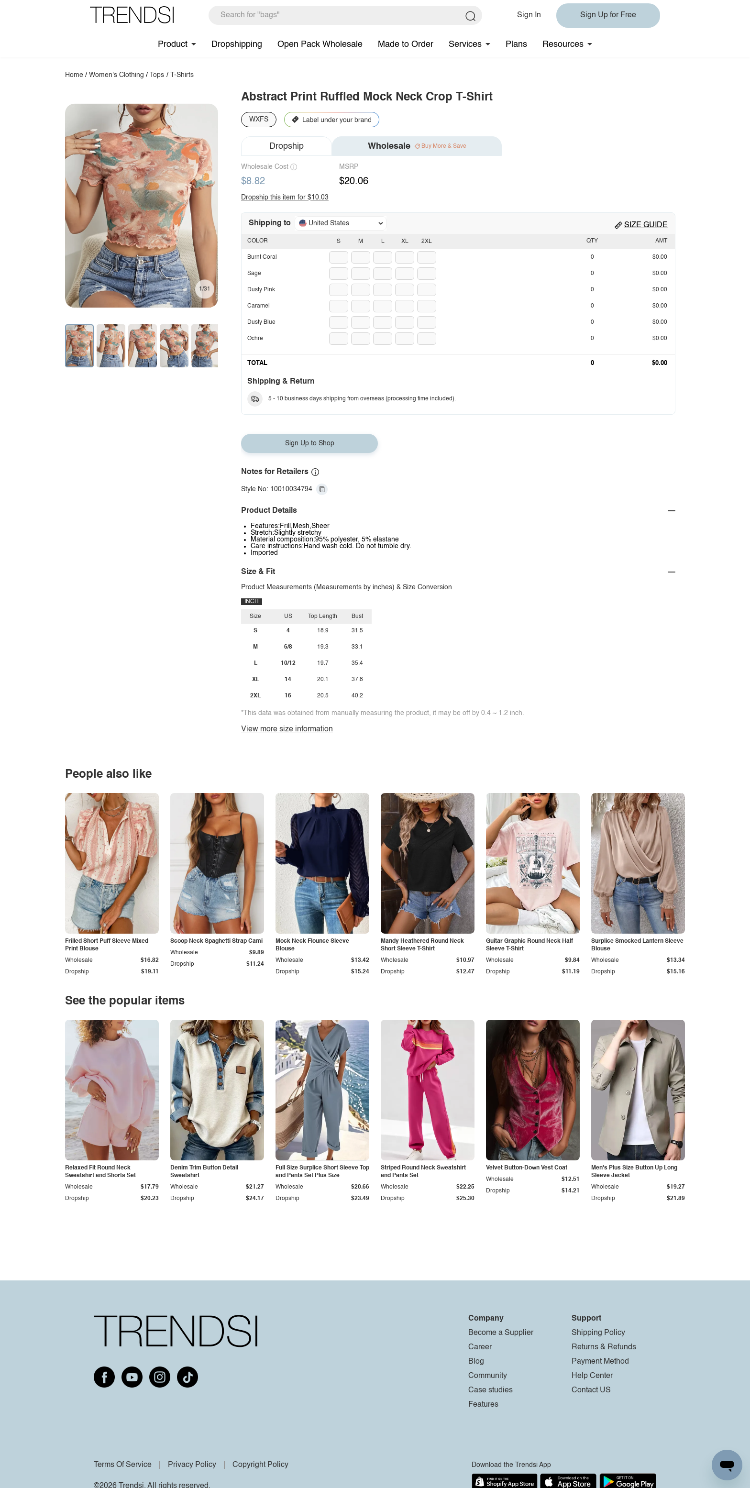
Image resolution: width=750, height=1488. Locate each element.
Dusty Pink (261, 290)
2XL (426, 241)
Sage (254, 273)
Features (483, 1405)
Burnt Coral (262, 257)
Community (487, 1376)
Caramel (258, 306)
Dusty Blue (261, 322)
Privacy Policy (192, 1465)
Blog (476, 1362)
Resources (563, 44)
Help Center (592, 1376)
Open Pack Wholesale (320, 44)
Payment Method (600, 1362)
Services (465, 44)
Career (480, 1347)
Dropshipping (236, 44)
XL (404, 241)
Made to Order (405, 44)
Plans (516, 44)
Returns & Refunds (604, 1347)
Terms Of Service (123, 1465)
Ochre (255, 339)
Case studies (490, 1390)
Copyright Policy (260, 1465)
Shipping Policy (598, 1333)
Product (173, 44)
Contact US (591, 1390)
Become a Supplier (500, 1333)
